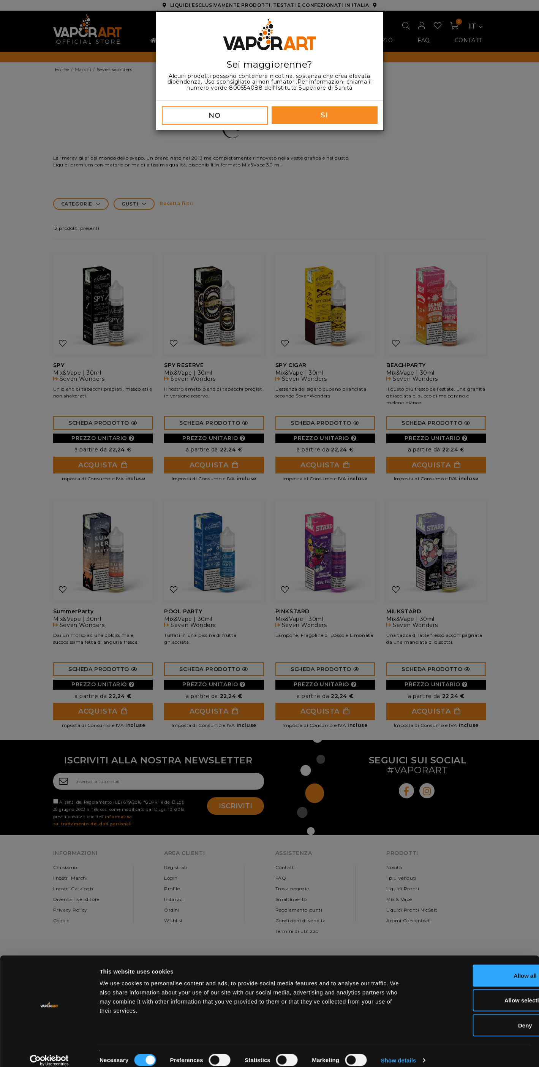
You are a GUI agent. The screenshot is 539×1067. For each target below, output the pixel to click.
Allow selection (475, 992)
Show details (398, 1052)
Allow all (475, 967)
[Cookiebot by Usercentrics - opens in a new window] (49, 1052)
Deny (476, 1017)
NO (214, 115)
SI (324, 115)
